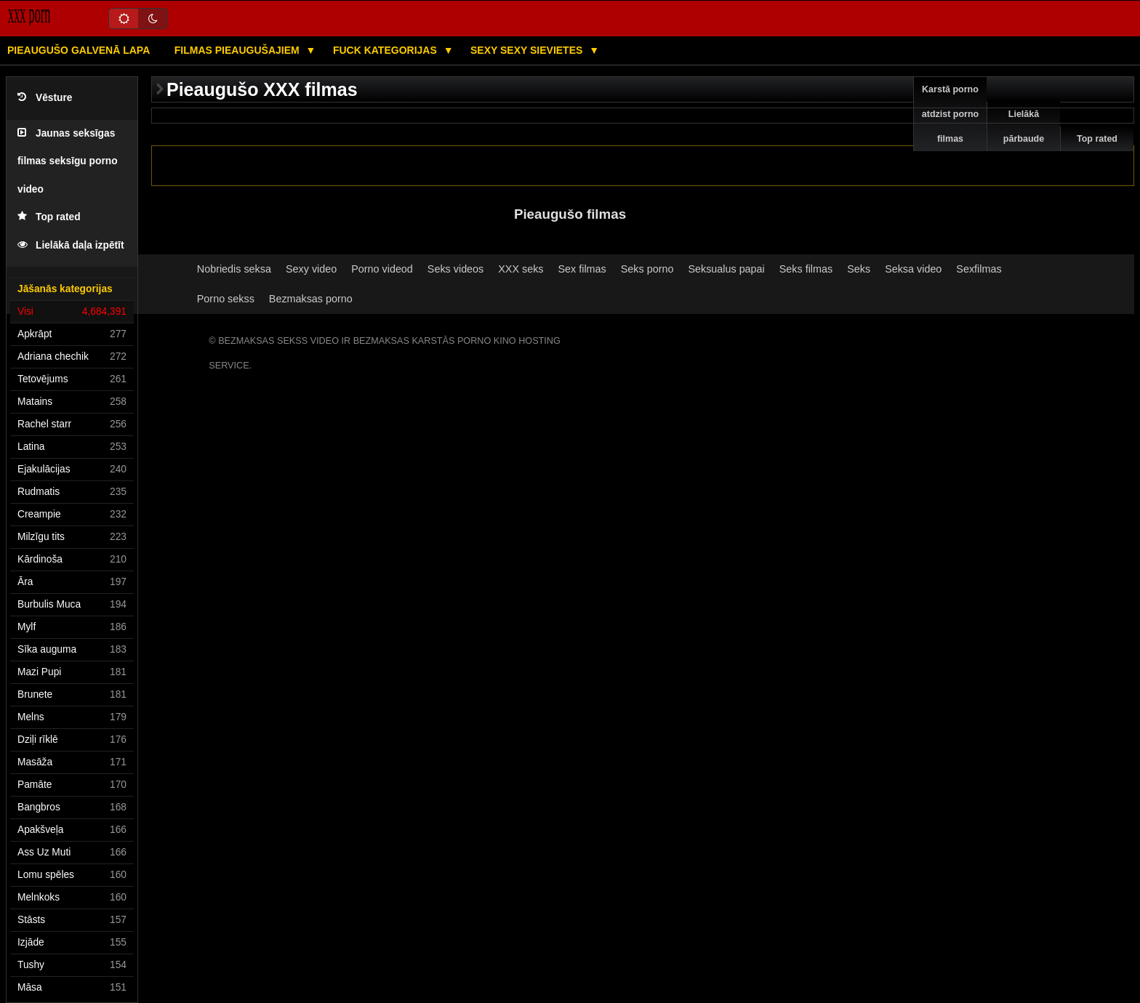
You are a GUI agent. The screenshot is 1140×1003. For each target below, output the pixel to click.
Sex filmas (582, 269)
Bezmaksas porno (311, 299)
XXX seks (520, 269)
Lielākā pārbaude (1023, 126)
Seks (858, 269)
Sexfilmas (978, 269)
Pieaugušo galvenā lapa (78, 50)
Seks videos (455, 269)
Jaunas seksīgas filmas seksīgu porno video (67, 161)
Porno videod (382, 269)
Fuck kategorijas (386, 50)
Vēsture (44, 97)
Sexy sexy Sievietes (527, 50)
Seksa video (913, 269)
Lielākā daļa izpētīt (70, 245)
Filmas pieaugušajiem (238, 50)
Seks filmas (805, 269)
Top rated (49, 217)
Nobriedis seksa (234, 269)
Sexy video (311, 269)
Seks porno (647, 269)
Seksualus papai (726, 269)
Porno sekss (225, 299)
